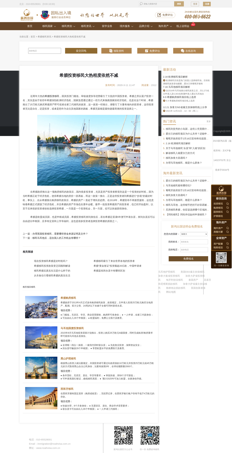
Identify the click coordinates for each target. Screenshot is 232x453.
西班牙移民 (67, 389)
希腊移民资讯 (44, 36)
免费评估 (167, 15)
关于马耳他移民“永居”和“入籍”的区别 (185, 148)
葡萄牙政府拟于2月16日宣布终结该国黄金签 (189, 138)
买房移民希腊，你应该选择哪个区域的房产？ (190, 209)
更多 (209, 121)
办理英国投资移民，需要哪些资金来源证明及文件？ (60, 233)
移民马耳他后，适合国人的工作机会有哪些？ (56, 238)
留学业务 (107, 26)
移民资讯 (88, 26)
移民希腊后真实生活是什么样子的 (52, 270)
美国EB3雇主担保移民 (192, 271)
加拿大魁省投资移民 (169, 275)
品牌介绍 (146, 26)
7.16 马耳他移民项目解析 (176, 87)
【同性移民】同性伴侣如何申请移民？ (186, 214)
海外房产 (165, 26)
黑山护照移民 (68, 358)
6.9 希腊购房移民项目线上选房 (179, 97)
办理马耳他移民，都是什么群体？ (184, 162)
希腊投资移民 (52, 96)
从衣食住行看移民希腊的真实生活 (52, 275)
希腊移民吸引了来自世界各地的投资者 (114, 261)
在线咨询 (190, 51)
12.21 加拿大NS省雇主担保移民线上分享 (185, 107)
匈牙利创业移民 (174, 279)
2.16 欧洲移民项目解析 (175, 76)
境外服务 (126, 26)
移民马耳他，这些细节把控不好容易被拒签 (189, 204)
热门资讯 (169, 121)
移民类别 (68, 26)
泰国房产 (193, 279)
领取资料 (119, 51)
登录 (195, 4)
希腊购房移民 (68, 298)
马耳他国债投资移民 (72, 328)
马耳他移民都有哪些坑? (178, 185)
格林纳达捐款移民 (175, 288)
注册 (207, 4)
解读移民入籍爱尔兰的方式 (180, 153)
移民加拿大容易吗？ (177, 157)
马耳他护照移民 (166, 271)
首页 (29, 26)
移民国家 (49, 26)
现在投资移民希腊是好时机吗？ (51, 261)
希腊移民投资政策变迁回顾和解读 (52, 265)
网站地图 (171, 292)
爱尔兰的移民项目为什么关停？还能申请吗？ (190, 133)
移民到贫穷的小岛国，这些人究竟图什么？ (189, 128)
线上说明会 (186, 24)
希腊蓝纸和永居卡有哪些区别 (109, 270)
